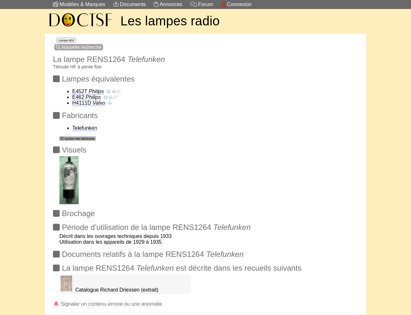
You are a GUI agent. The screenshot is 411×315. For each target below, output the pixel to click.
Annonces (168, 4)
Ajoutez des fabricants (77, 138)
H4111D (88, 103)
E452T (88, 91)
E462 (86, 97)
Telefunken (84, 128)
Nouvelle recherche (78, 47)
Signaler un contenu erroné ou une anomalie (107, 304)
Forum (201, 4)
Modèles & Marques (79, 4)
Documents (129, 4)
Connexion (236, 4)
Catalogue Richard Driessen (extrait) (117, 290)
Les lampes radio (170, 21)
